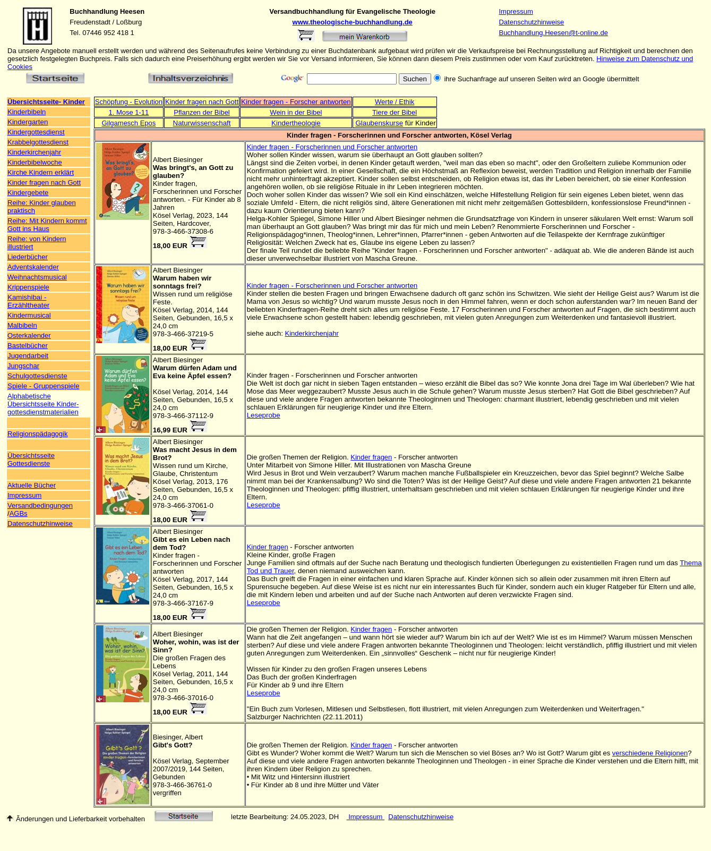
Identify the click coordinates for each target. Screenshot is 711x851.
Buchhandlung (94, 11)
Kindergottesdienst (36, 132)
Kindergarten (27, 122)
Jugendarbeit (27, 356)
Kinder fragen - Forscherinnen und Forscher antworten (332, 147)
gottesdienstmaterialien (43, 412)
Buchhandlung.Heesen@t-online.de (553, 33)
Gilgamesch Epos (128, 123)
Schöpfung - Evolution (128, 102)
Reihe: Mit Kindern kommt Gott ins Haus (47, 225)
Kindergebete (27, 193)
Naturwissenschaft (202, 123)
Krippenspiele (28, 287)
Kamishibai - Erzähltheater (28, 301)
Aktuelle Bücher (31, 485)
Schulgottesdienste (37, 376)
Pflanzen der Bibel (202, 112)
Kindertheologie (296, 123)
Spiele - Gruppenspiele (43, 386)
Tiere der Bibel (394, 112)
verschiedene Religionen (650, 753)
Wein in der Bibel (296, 112)
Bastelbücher (27, 346)
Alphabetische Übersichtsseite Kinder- (43, 400)
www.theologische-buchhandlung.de (353, 22)
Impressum (516, 11)
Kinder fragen (371, 457)
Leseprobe (263, 415)
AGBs (19, 513)
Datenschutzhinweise (531, 22)
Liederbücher (27, 257)
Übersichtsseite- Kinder (46, 102)
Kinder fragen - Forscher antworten (296, 102)
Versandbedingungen (40, 505)
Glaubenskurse (379, 123)
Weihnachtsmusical (37, 277)
